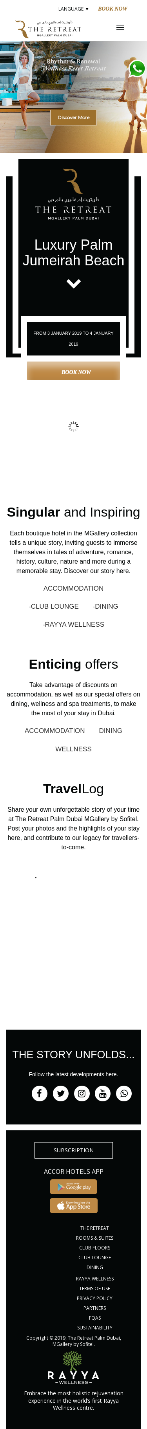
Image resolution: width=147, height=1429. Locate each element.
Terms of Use (94, 1288)
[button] (73, 84)
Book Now (112, 9)
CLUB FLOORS (94, 1247)
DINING (111, 730)
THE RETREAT (94, 1228)
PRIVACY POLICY (95, 1298)
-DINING (105, 606)
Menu (125, 27)
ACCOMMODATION (74, 588)
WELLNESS (73, 749)
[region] (73, 94)
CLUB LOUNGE (94, 1257)
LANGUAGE (73, 8)
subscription (74, 1150)
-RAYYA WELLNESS (73, 624)
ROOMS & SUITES (94, 1238)
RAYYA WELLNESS (95, 1278)
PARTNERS (94, 1308)
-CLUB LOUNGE (54, 606)
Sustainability (95, 1327)
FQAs (95, 1318)
